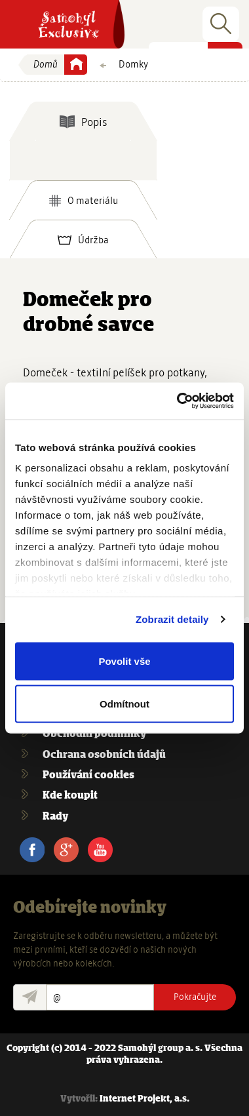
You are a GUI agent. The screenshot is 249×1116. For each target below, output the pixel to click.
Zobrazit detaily (172, 619)
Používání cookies (88, 775)
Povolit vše (124, 660)
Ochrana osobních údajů (104, 755)
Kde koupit (70, 796)
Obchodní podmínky (94, 734)
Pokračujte (195, 997)
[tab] (83, 121)
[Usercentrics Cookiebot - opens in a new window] (178, 401)
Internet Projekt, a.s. (144, 1099)
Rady (55, 817)
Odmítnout (124, 703)
